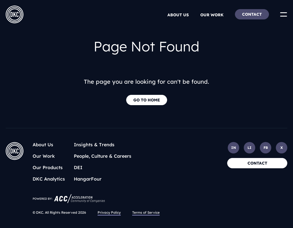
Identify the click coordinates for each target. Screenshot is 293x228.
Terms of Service (146, 212)
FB (266, 147)
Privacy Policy (109, 212)
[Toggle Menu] (283, 14)
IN (233, 147)
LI (250, 147)
